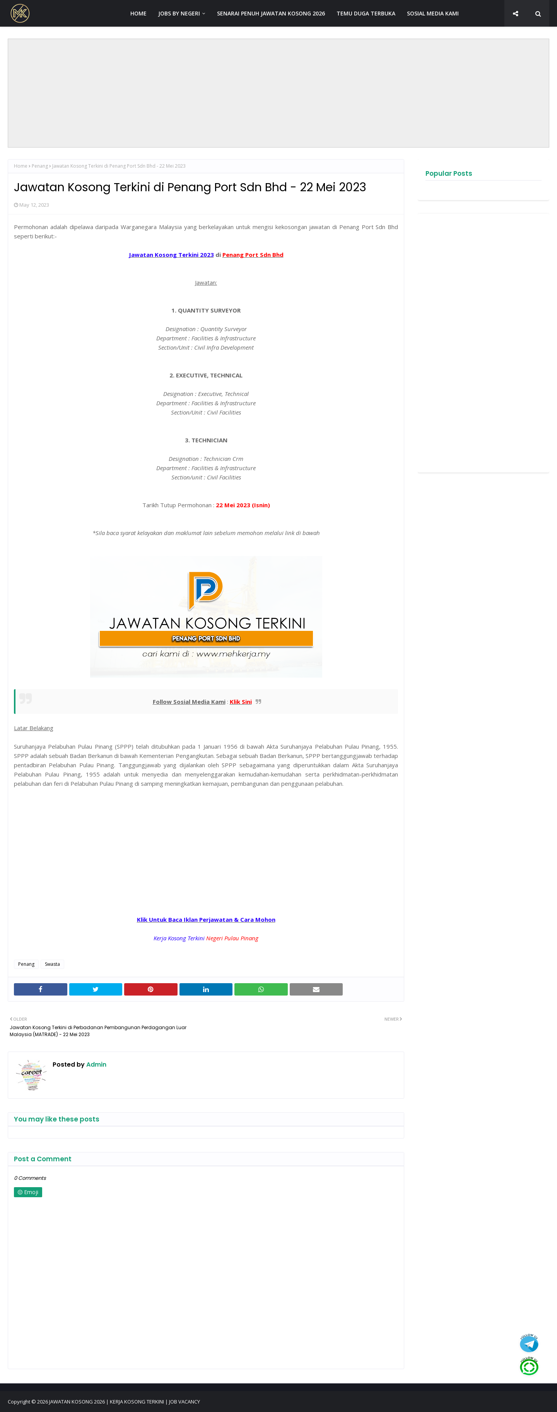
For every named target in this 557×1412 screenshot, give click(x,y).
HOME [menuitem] (138, 13)
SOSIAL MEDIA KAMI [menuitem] (433, 13)
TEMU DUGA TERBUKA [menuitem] (366, 13)
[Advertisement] (278, 93)
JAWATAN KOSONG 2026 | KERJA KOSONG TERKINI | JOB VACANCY (124, 1401)
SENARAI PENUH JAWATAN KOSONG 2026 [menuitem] (271, 13)
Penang (40, 166)
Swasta (52, 964)
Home (20, 166)
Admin (95, 1064)
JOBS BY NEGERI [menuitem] (179, 13)
